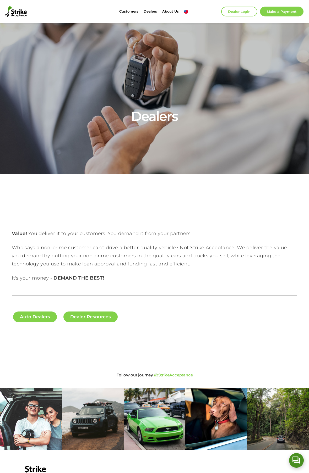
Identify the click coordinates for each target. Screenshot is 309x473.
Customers (128, 11)
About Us (170, 11)
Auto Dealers (35, 316)
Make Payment (282, 11)
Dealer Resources (90, 316)
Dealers (150, 11)
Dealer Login (239, 11)
